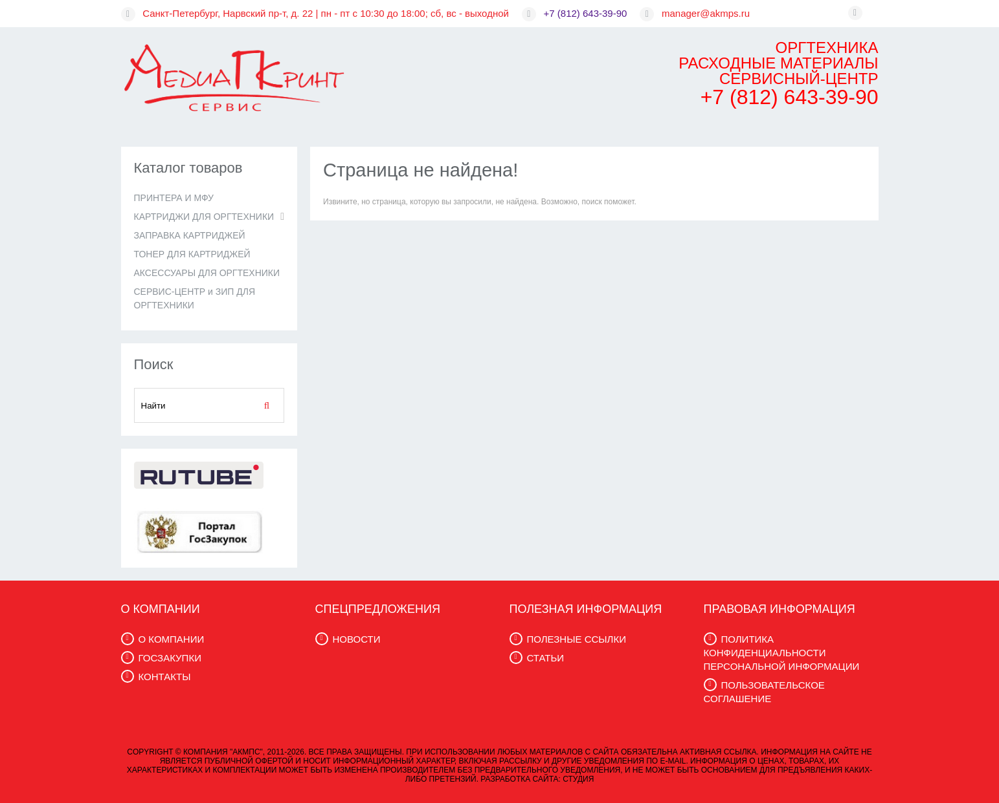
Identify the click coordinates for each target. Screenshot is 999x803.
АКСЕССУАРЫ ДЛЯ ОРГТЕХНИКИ (207, 273)
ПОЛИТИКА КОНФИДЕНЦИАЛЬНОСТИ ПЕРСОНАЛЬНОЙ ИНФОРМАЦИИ (782, 653)
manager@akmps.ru (706, 13)
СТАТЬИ (546, 657)
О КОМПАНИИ (172, 639)
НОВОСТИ (357, 639)
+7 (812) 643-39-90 (585, 13)
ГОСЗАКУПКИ (170, 657)
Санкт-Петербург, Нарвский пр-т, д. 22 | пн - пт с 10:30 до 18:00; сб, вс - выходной (325, 13)
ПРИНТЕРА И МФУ (174, 198)
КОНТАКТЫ (165, 676)
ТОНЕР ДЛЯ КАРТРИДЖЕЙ (192, 254)
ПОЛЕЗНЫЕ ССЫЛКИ (576, 639)
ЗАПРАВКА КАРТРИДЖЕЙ (189, 235)
